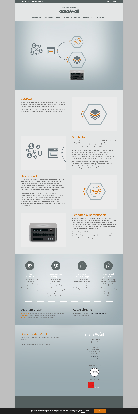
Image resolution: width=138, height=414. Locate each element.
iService (28, 411)
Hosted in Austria (53, 18)
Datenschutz (94, 359)
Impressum (94, 357)
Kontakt (100, 18)
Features (36, 18)
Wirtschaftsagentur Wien (97, 313)
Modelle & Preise (72, 18)
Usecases (87, 18)
